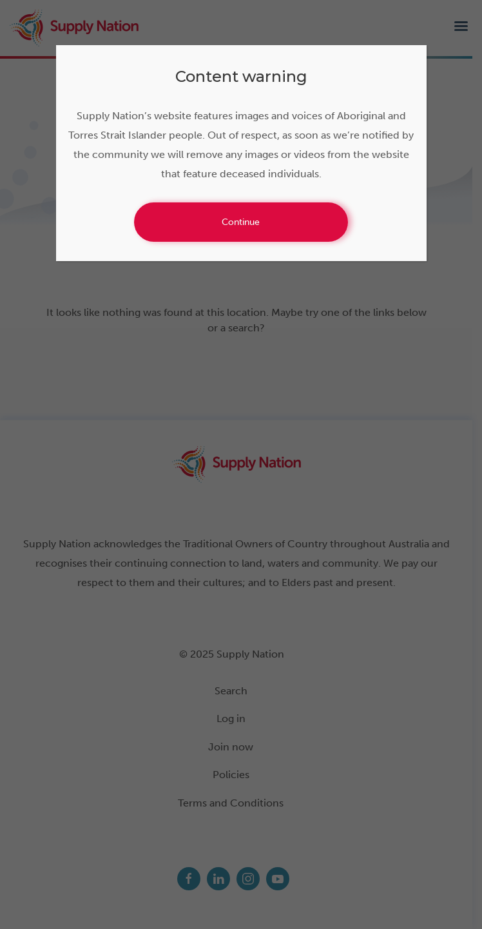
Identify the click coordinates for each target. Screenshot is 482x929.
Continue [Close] (241, 222)
